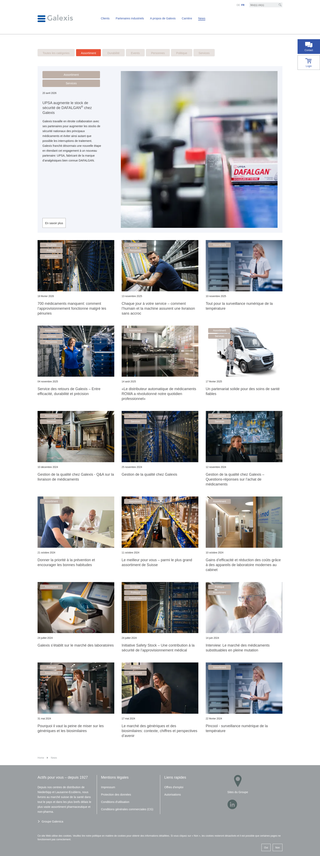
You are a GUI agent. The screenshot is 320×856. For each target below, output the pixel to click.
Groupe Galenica (52, 821)
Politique (181, 53)
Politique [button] (51, 250)
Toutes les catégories (56, 53)
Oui (266, 847)
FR (242, 5)
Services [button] (71, 83)
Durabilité (113, 53)
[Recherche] (280, 4)
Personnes (158, 53)
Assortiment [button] (71, 74)
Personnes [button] (135, 250)
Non (277, 847)
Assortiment (88, 53)
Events (135, 53)
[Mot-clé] (265, 5)
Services (204, 53)
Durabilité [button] (51, 245)
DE (238, 5)
